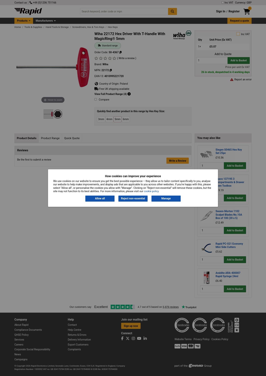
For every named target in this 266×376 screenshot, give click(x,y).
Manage (166, 198)
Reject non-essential (133, 198)
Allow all (100, 198)
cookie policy (151, 191)
